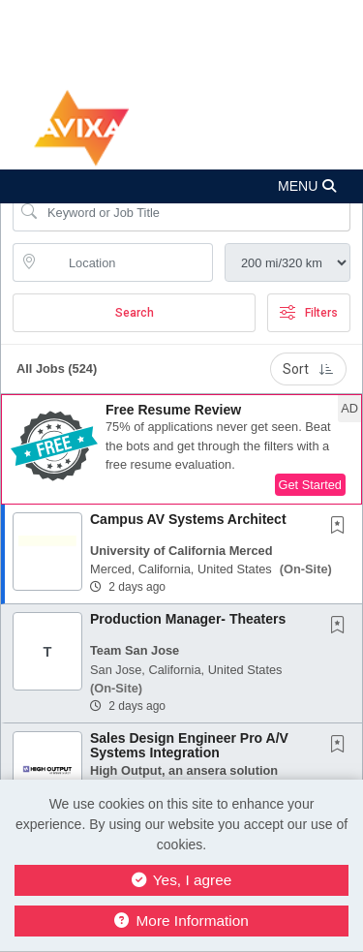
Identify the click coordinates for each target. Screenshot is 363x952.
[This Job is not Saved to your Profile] (341, 526)
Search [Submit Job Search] (134, 313)
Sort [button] (308, 369)
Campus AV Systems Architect (188, 519)
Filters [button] (309, 312)
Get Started (310, 484)
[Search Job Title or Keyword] (195, 212)
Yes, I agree (182, 880)
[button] (181, 186)
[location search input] (126, 262)
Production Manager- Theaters (188, 619)
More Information (181, 920)
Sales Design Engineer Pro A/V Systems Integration (189, 745)
